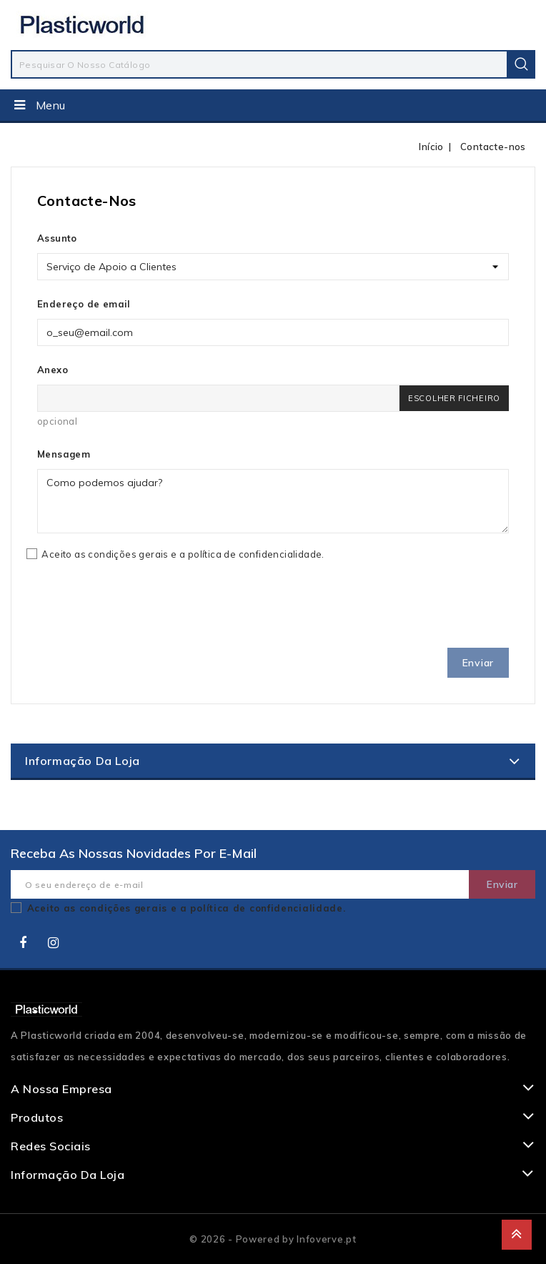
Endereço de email (84, 304)
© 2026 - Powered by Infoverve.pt (272, 1239)
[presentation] (145, 608)
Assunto (57, 238)
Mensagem (63, 454)
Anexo (52, 369)
